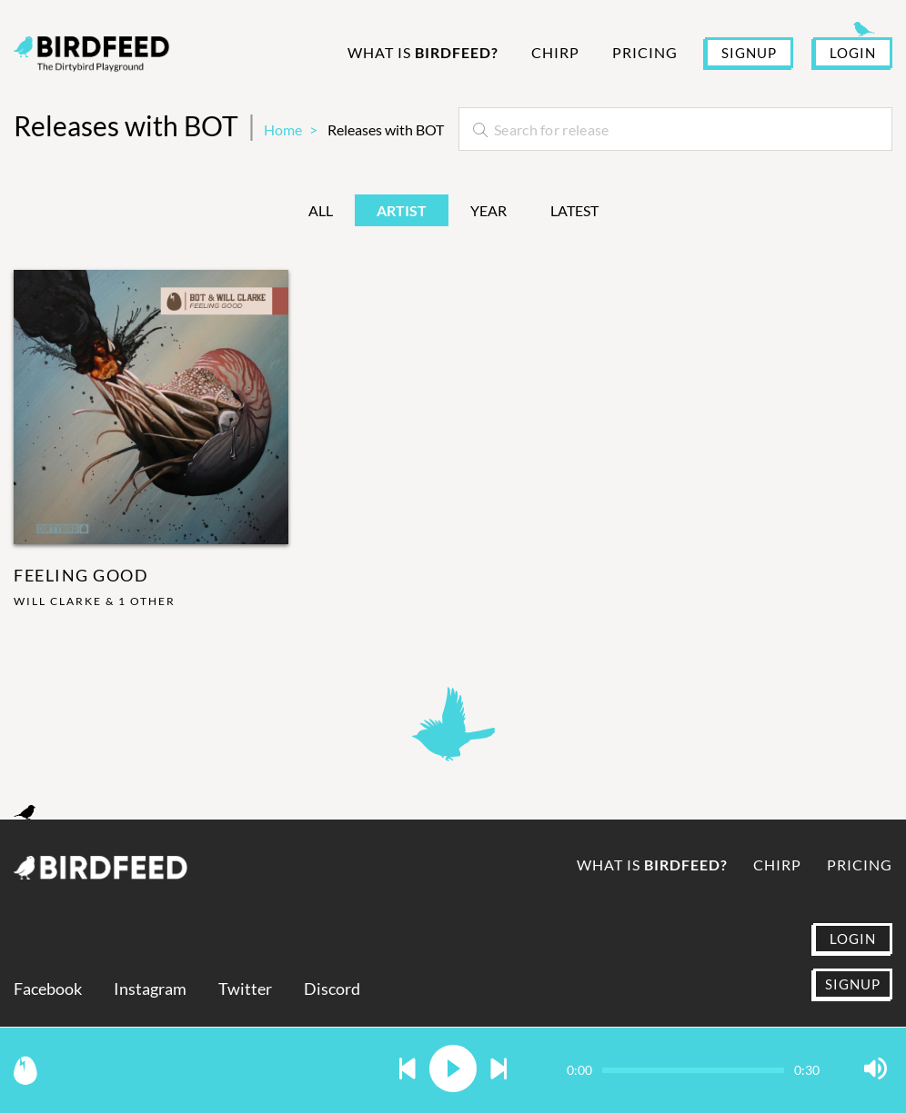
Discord (332, 989)
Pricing (645, 52)
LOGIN (853, 53)
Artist (402, 210)
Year (488, 210)
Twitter (245, 989)
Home (283, 129)
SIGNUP (749, 53)
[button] (407, 1070)
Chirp (555, 52)
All (320, 210)
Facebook (48, 989)
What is (422, 52)
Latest (574, 210)
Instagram (150, 989)
